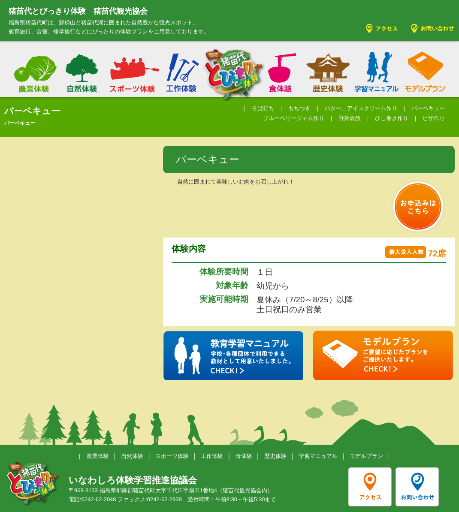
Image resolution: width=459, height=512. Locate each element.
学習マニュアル (318, 456)
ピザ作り (434, 118)
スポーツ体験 (172, 456)
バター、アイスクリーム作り (361, 108)
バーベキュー (428, 108)
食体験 (244, 456)
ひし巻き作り (391, 118)
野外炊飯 (349, 118)
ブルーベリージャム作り (293, 118)
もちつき (299, 108)
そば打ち (263, 108)
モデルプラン (366, 456)
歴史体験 (275, 456)
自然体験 (132, 456)
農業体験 (98, 456)
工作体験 (212, 456)
